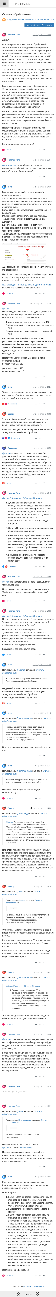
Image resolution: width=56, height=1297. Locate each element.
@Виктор (19, 285)
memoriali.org (26, 1147)
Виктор (11, 414)
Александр (12, 448)
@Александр (8, 285)
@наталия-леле (10, 165)
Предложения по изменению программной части (30, 19)
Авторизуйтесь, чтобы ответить (39, 25)
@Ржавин (29, 285)
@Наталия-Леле (43, 285)
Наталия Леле (14, 35)
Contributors (38, 1286)
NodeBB (27, 1286)
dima (10, 187)
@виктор (6, 453)
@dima (5, 308)
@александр (22, 813)
